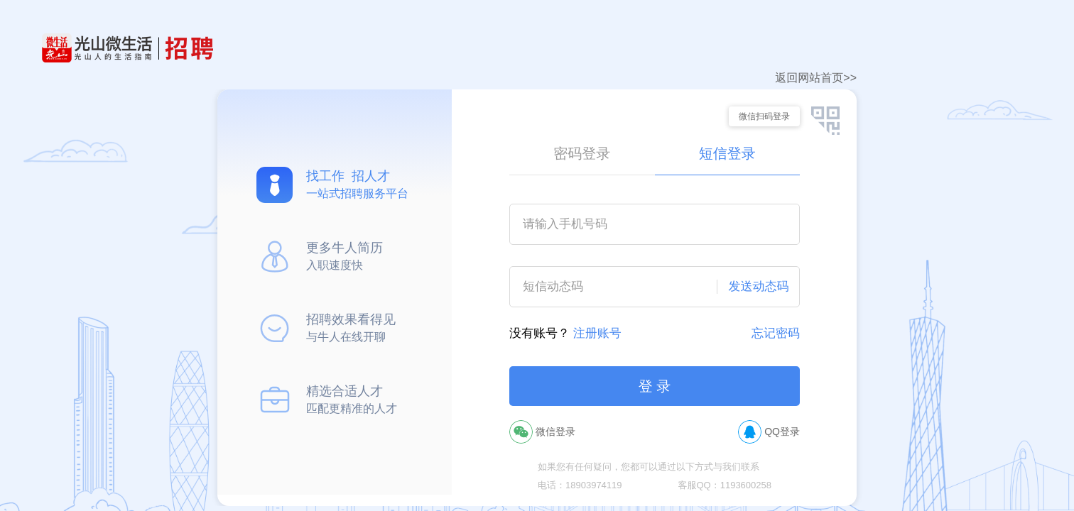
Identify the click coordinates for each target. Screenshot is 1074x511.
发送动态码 (759, 286)
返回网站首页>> (816, 78)
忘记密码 (776, 333)
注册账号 (597, 333)
